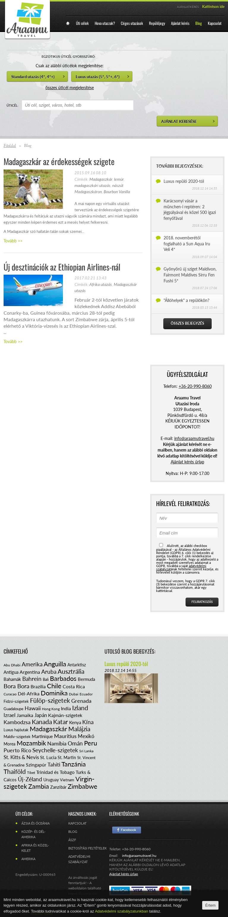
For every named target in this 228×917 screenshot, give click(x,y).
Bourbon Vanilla (117, 191)
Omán (75, 743)
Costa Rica (74, 686)
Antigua (11, 672)
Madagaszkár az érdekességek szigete (59, 161)
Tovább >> (13, 240)
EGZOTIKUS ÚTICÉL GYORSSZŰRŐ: (69, 56)
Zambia (38, 786)
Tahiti (54, 764)
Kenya (75, 722)
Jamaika (25, 715)
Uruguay (51, 779)
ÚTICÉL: (12, 105)
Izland (80, 707)
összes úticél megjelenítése (69, 87)
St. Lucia (48, 757)
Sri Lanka (86, 751)
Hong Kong (51, 709)
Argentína (30, 672)
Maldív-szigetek (17, 736)
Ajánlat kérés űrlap (187, 461)
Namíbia (56, 743)
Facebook (126, 830)
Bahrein (32, 678)
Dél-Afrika (28, 693)
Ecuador (86, 694)
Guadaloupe (13, 708)
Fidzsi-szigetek (16, 701)
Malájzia (79, 728)
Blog (72, 831)
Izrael (9, 715)
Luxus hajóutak (16, 729)
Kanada (42, 721)
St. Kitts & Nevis (21, 757)
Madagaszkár (100, 179)
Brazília (38, 686)
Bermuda (86, 679)
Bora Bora (16, 685)
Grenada (81, 700)
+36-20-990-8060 (195, 386)
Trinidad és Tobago (55, 772)
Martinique (42, 736)
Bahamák (12, 679)
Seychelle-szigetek (55, 750)
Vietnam (67, 779)
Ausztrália (71, 671)
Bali (46, 679)
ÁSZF (72, 840)
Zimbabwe (82, 786)
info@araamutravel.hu (139, 855)
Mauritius (65, 736)
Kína (88, 721)
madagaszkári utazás (92, 185)
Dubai (73, 694)
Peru (90, 743)
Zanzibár (58, 787)
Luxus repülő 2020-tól (184, 181)
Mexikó (86, 736)
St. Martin (67, 757)
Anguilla (55, 664)
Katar (60, 721)
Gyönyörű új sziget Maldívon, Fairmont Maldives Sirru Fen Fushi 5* (190, 274)
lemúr (119, 179)
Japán (40, 715)
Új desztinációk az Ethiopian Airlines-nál (62, 267)
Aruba (48, 671)
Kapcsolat (77, 823)
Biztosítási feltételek (87, 848)
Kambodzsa (17, 722)
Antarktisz (76, 664)
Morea (9, 743)
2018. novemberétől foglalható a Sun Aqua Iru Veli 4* (187, 243)
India (66, 708)
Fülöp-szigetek (50, 700)
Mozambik (31, 743)
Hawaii (33, 708)
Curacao (10, 694)
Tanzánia (73, 764)
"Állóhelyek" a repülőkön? (186, 300)
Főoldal (10, 146)
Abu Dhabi (12, 665)
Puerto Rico (17, 750)
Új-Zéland (30, 779)
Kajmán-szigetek (65, 715)
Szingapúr (36, 764)
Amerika (32, 664)
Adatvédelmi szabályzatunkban (122, 911)
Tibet (31, 772)
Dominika (54, 693)
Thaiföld (15, 771)
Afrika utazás (100, 284)
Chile (54, 686)
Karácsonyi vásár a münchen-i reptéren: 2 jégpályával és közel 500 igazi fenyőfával (190, 209)
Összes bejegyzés (187, 323)
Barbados (63, 678)
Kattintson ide (213, 6)
